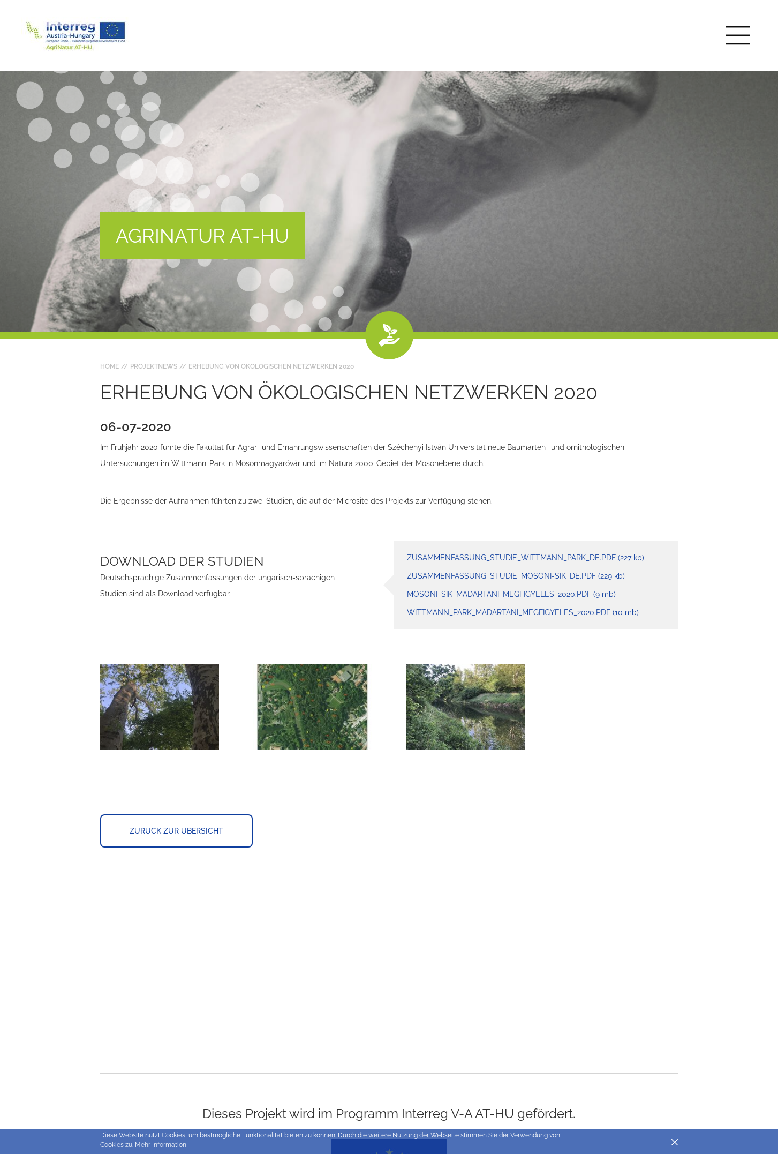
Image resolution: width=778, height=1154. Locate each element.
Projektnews (153, 366)
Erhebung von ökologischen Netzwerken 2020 (271, 366)
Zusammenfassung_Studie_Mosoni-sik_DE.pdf (516, 576)
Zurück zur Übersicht (176, 831)
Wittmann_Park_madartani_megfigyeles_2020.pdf (523, 612)
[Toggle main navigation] (737, 35)
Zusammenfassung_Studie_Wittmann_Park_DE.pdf (525, 557)
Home (109, 366)
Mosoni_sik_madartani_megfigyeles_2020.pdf (511, 594)
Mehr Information (160, 1145)
